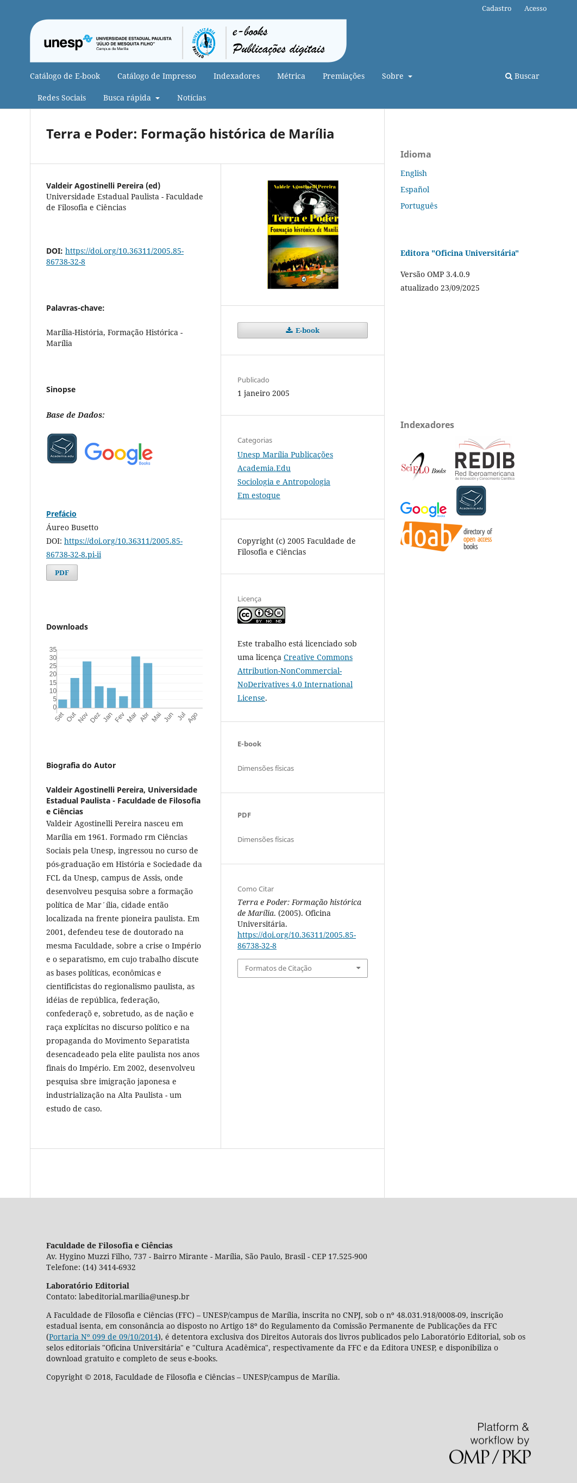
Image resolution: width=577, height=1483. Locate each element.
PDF (62, 572)
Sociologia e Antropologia (283, 481)
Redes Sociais (61, 97)
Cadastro (497, 8)
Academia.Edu (264, 468)
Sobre (394, 76)
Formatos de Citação (278, 968)
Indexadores (237, 76)
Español (414, 189)
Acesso (535, 8)
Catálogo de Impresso (156, 76)
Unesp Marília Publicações (285, 454)
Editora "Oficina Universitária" (459, 253)
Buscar (522, 76)
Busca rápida (128, 97)
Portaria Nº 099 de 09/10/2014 (103, 1336)
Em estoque (258, 495)
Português (418, 205)
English (413, 173)
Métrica (291, 76)
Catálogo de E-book (65, 76)
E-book (306, 330)
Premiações (344, 76)
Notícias (191, 97)
